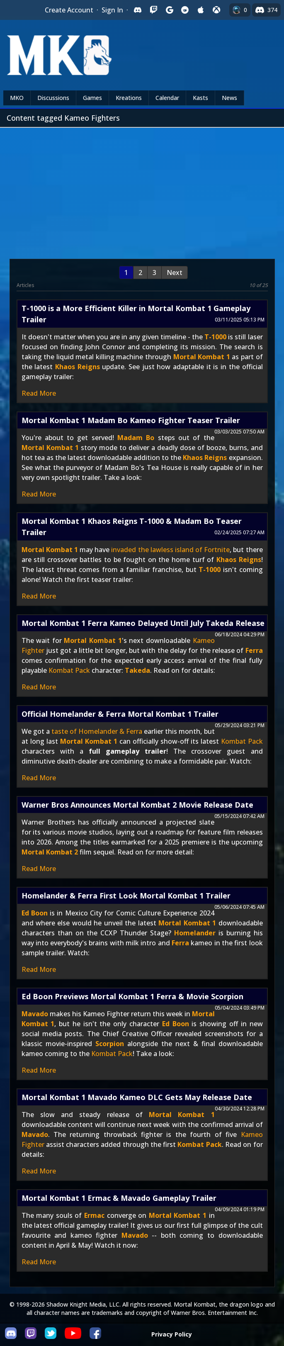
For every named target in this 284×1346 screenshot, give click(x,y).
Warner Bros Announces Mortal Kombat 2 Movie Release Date (137, 805)
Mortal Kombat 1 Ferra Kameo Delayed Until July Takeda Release (143, 623)
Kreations (129, 98)
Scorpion (109, 1043)
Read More (39, 393)
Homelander (195, 932)
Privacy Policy (171, 1334)
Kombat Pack (69, 670)
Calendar (167, 98)
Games (92, 98)
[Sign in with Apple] (200, 10)
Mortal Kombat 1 (201, 356)
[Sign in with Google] (169, 10)
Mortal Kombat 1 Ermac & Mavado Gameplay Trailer (119, 1198)
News (229, 98)
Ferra (254, 650)
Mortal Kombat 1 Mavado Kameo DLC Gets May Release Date (137, 1097)
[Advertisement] (142, 190)
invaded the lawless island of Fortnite (170, 549)
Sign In (112, 10)
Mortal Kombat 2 (50, 852)
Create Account (69, 10)
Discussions (53, 98)
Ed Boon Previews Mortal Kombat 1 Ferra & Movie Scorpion (132, 996)
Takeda (137, 670)
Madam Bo (135, 437)
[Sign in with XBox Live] (216, 10)
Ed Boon (35, 913)
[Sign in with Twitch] (153, 10)
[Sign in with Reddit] (185, 10)
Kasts (200, 98)
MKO (17, 98)
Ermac (94, 1215)
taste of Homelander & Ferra (96, 731)
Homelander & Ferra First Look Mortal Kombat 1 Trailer (126, 896)
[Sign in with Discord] (137, 10)
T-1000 (215, 336)
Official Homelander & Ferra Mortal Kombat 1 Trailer (120, 714)
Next (174, 272)
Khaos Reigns (77, 366)
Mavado (35, 1013)
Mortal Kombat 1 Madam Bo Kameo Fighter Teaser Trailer (131, 420)
